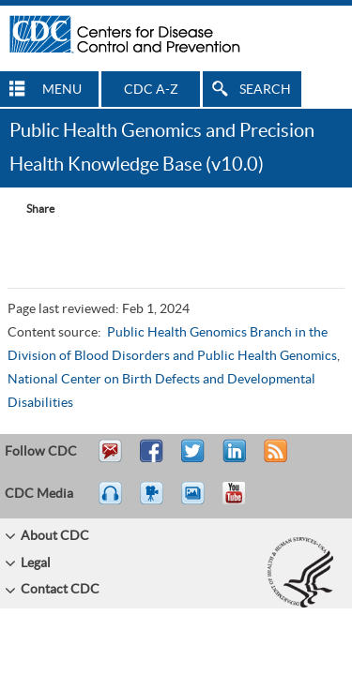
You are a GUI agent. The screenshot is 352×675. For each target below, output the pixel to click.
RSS (273, 459)
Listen (111, 501)
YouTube (243, 501)
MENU (62, 90)
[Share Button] (31, 209)
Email (110, 459)
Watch (154, 501)
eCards (197, 501)
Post (232, 459)
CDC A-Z (151, 90)
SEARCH (265, 90)
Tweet (193, 459)
